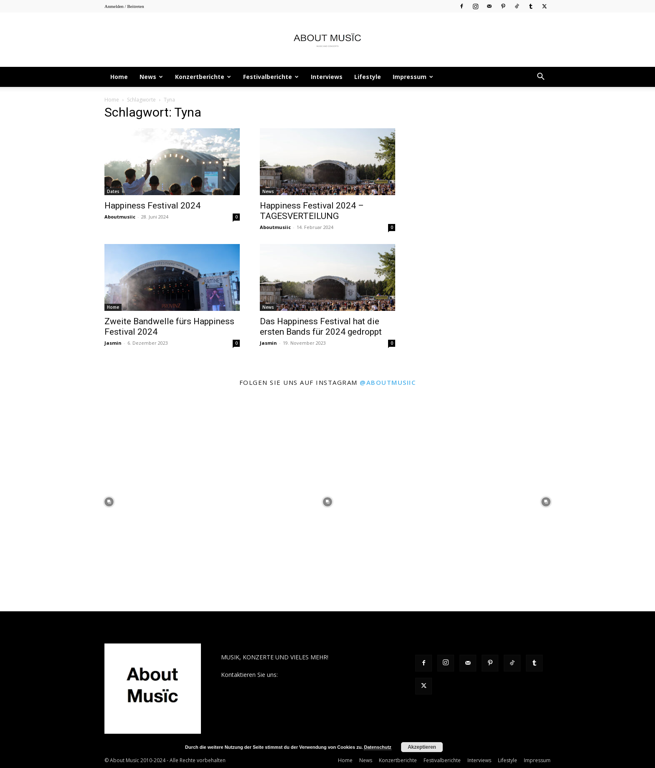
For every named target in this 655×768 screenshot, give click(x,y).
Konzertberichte (203, 77)
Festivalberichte (271, 77)
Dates (113, 191)
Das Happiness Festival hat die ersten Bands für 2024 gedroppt (321, 326)
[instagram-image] (109, 502)
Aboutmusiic (119, 217)
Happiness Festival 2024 (152, 206)
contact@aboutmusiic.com (315, 675)
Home (119, 77)
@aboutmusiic (388, 382)
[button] (541, 77)
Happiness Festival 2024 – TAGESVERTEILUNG (312, 211)
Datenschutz (377, 747)
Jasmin (113, 343)
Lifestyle (367, 77)
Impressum (413, 77)
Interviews (327, 77)
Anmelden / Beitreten (124, 6)
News (151, 77)
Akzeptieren (422, 747)
